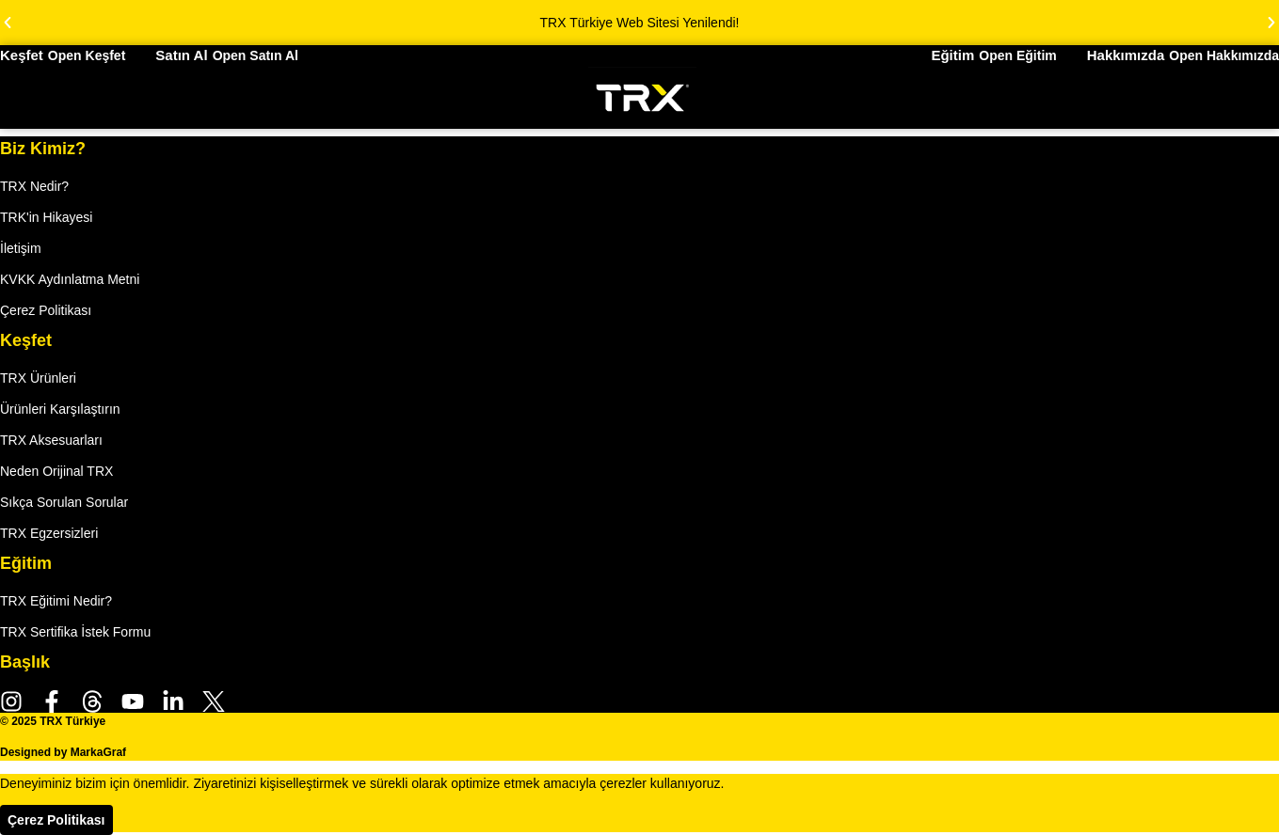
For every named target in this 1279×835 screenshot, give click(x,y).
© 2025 (52, 721)
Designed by (63, 752)
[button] (7, 22)
